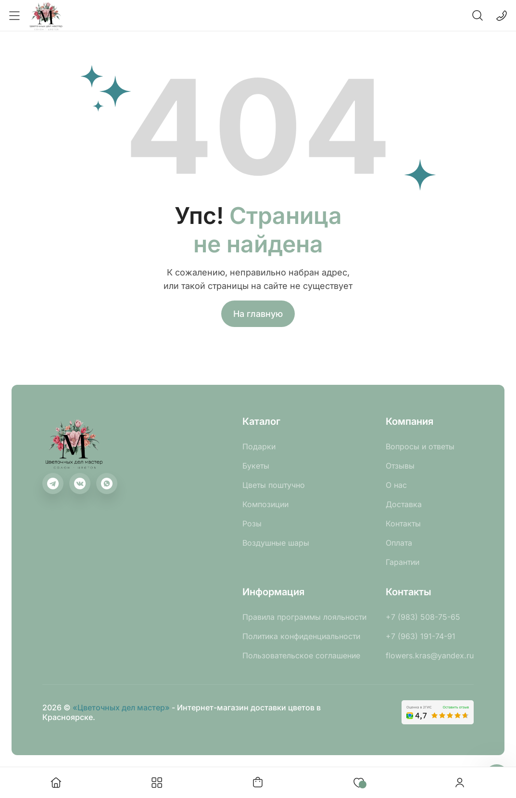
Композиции (265, 504)
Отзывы (400, 466)
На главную (258, 314)
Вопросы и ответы (420, 446)
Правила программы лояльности (304, 617)
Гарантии (402, 562)
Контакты (403, 523)
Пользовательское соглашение (301, 655)
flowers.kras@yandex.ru (430, 655)
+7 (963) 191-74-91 (420, 636)
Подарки (259, 446)
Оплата (399, 543)
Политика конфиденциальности (301, 636)
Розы (252, 523)
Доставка (404, 504)
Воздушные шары (275, 543)
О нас (396, 485)
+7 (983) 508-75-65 (423, 617)
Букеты (255, 466)
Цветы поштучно (273, 485)
